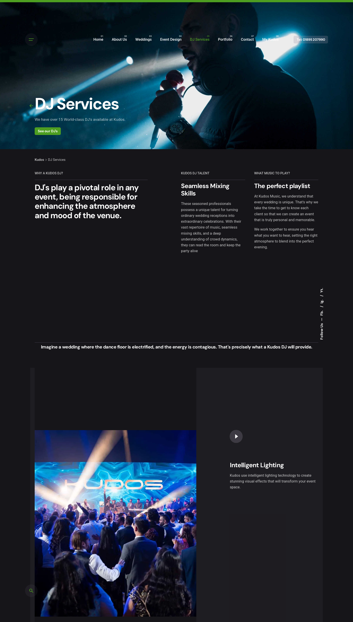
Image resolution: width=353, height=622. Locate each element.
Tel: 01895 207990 (311, 39)
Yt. (321, 290)
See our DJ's (48, 131)
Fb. (321, 313)
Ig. (321, 301)
